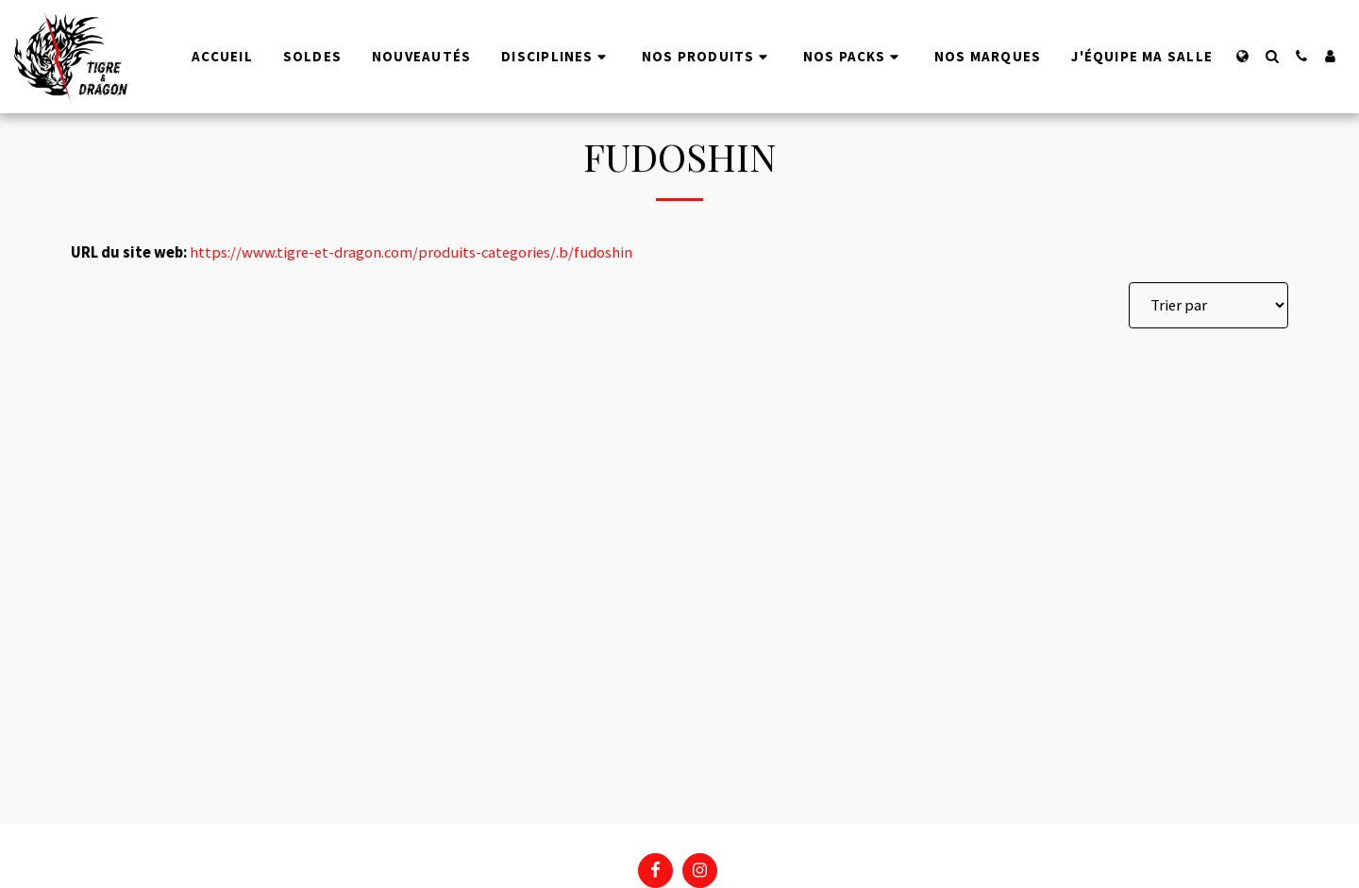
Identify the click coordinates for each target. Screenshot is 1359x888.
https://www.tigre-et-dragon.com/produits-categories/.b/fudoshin (411, 252)
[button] (1271, 56)
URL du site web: (129, 252)
